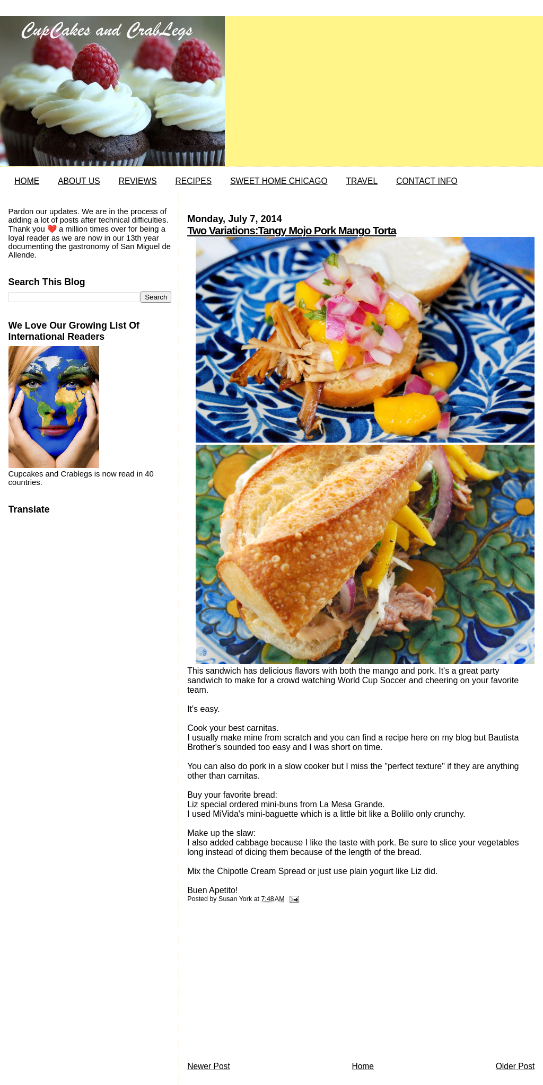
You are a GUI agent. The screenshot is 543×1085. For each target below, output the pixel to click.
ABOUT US (79, 181)
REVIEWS (138, 181)
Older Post (515, 1066)
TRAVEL (362, 181)
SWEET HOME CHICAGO (278, 181)
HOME (26, 181)
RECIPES (194, 181)
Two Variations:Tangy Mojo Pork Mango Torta (291, 230)
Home (363, 1066)
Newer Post (208, 1066)
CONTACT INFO (427, 181)
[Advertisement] (266, 985)
